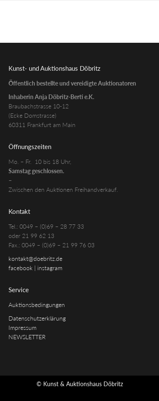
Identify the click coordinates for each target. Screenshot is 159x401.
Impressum (22, 327)
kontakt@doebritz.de (35, 258)
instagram (49, 267)
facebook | (22, 267)
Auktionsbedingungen (36, 304)
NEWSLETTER (27, 336)
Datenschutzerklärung (37, 318)
